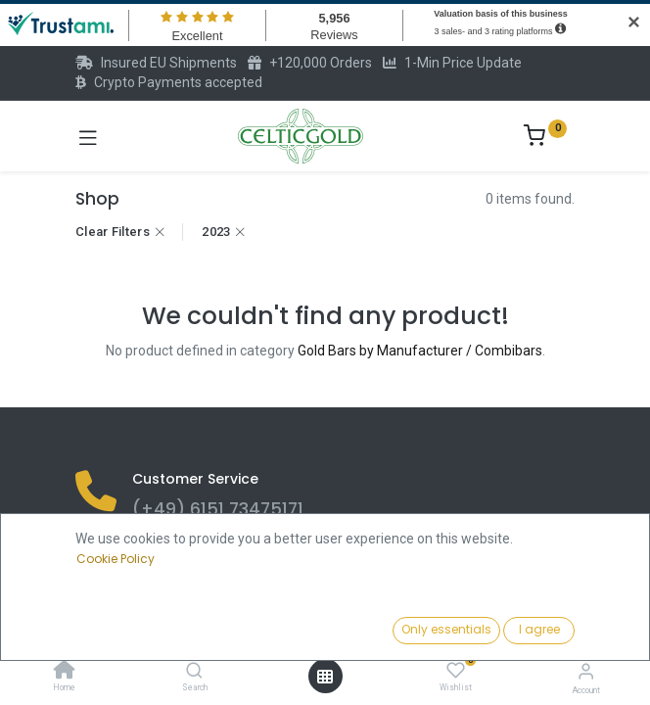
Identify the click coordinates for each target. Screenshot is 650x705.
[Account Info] (586, 671)
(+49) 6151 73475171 (217, 509)
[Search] (194, 672)
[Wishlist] (456, 670)
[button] (500, 631)
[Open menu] (325, 676)
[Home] (64, 672)
